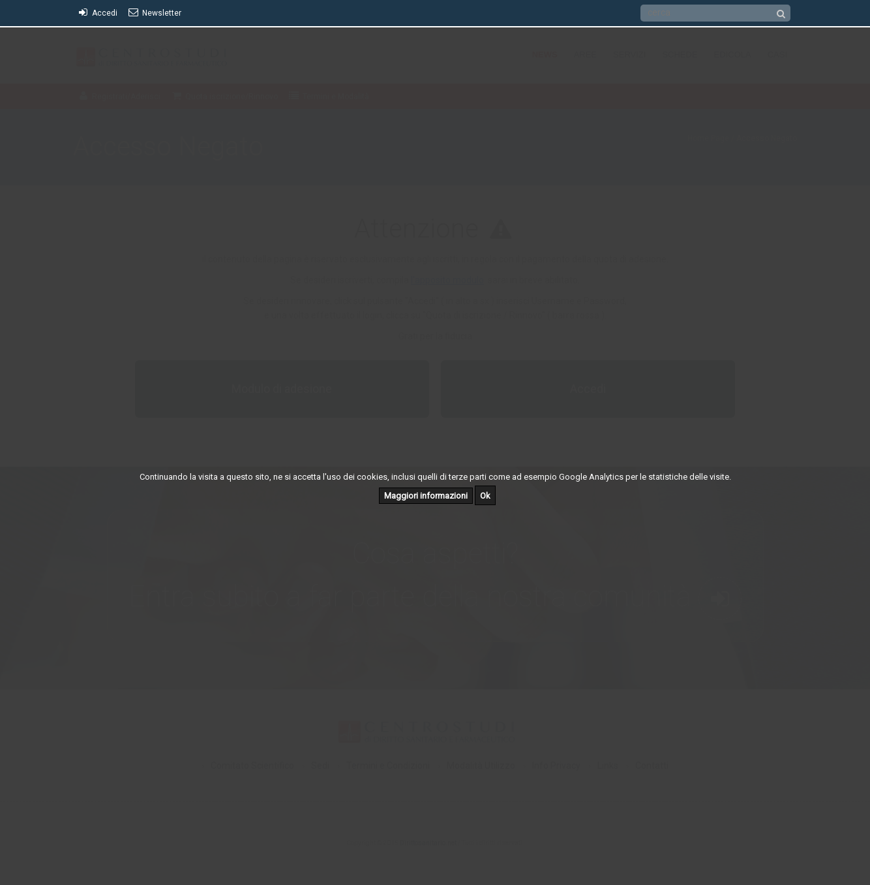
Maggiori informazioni (426, 496)
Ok (485, 496)
